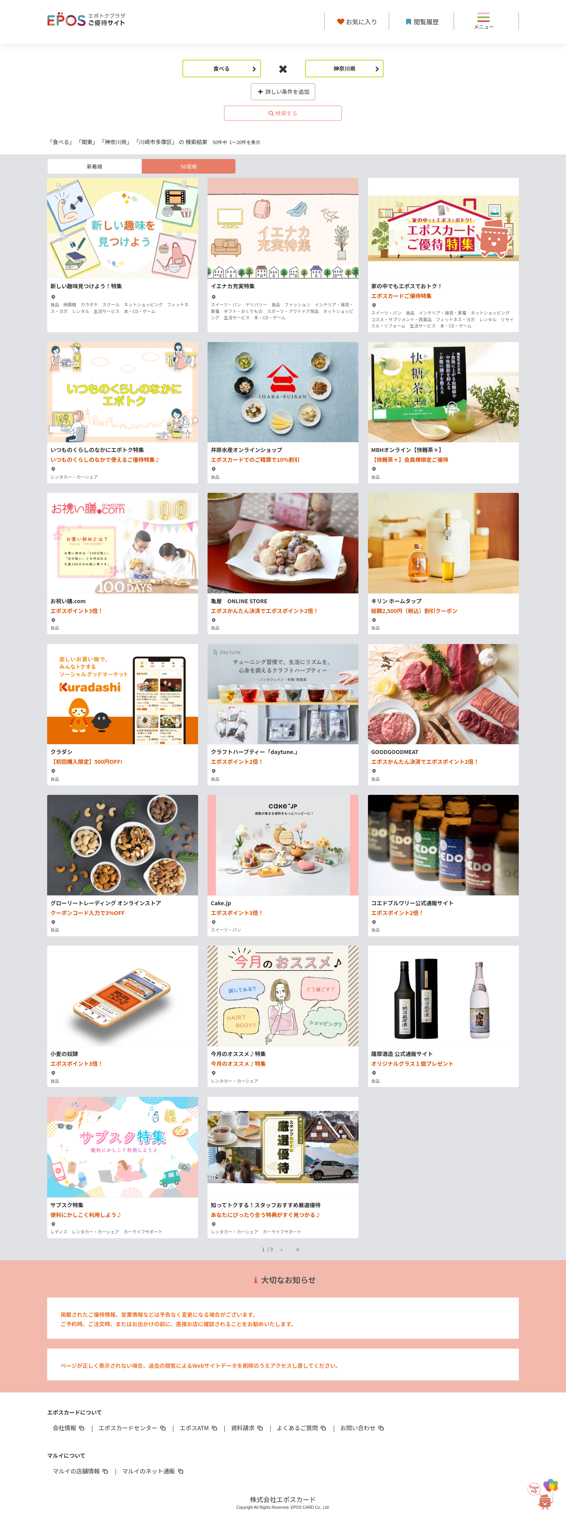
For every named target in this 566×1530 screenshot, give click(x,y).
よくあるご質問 (302, 1428)
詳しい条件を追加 (283, 91)
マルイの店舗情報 (81, 1471)
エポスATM (199, 1428)
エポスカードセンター (132, 1428)
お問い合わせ (362, 1428)
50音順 (189, 166)
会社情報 (69, 1428)
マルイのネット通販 (153, 1471)
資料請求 (247, 1428)
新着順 (94, 166)
